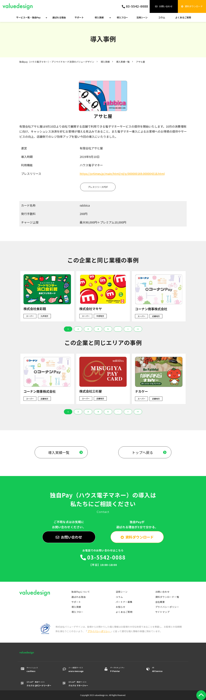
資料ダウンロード (194, 6)
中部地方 (100, 316)
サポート (79, 17)
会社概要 (160, 601)
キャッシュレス (41, 669)
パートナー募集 (124, 601)
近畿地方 (156, 316)
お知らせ (120, 606)
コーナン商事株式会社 (151, 308)
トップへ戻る (142, 452)
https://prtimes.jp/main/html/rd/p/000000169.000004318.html (122, 173)
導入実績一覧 (123, 61)
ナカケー (141, 391)
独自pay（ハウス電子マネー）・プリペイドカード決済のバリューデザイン (56, 61)
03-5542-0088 (137, 6)
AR (166, 669)
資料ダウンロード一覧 (167, 596)
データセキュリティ (124, 669)
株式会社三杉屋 (90, 391)
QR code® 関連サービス (41, 684)
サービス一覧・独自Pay (28, 17)
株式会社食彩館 (34, 308)
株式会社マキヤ (90, 308)
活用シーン (142, 17)
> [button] (128, 329)
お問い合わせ (166, 6)
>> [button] (138, 329)
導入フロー (122, 17)
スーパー (30, 316)
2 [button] (78, 329)
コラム (161, 17)
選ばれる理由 (59, 17)
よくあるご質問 (183, 17)
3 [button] (88, 329)
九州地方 (44, 316)
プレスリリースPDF (98, 187)
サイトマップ (162, 611)
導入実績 (99, 17)
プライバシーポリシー (167, 606)
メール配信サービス (82, 669)
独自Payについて (80, 591)
